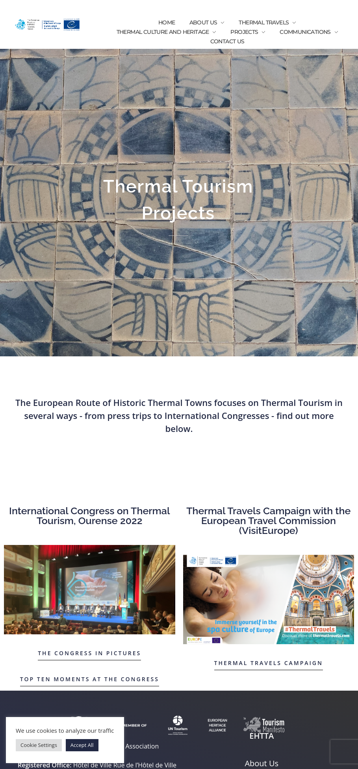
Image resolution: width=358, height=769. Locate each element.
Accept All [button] (82, 745)
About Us (261, 763)
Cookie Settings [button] (38, 745)
